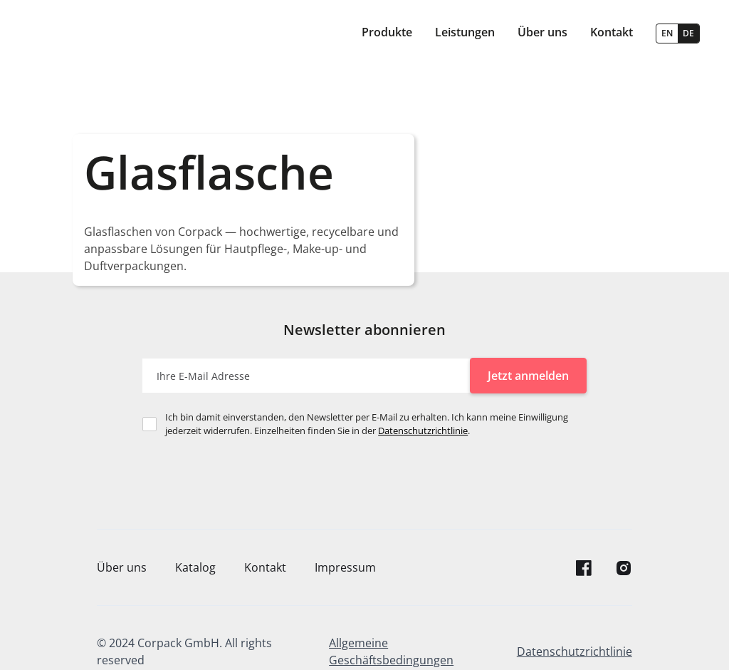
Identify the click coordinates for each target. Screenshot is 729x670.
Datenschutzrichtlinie (423, 430)
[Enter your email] (306, 376)
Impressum (345, 567)
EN (667, 33)
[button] (387, 33)
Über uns (122, 567)
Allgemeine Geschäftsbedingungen (391, 651)
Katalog (195, 567)
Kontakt (265, 567)
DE (688, 33)
